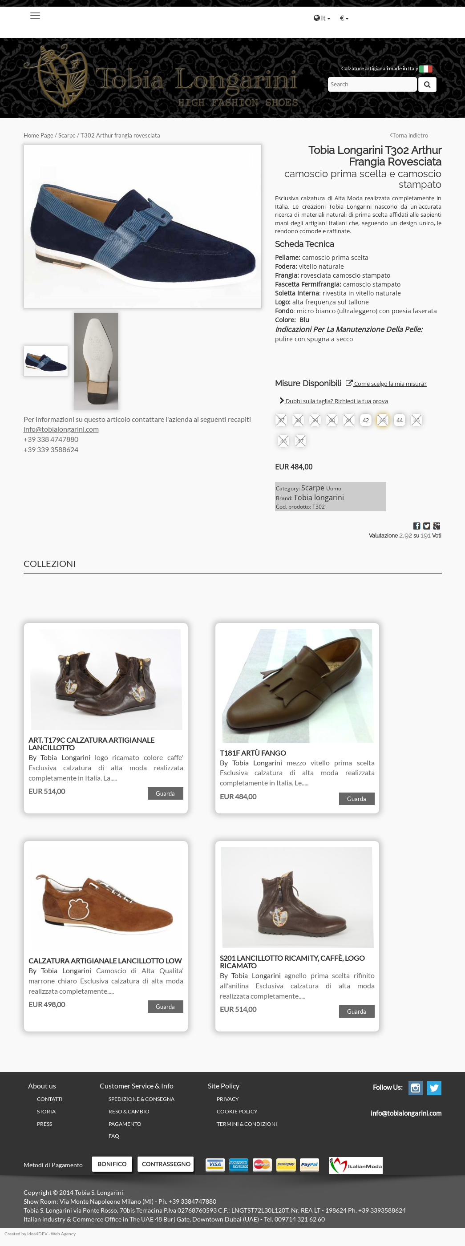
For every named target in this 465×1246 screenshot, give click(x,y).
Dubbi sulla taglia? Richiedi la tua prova (333, 401)
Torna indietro (409, 135)
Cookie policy (237, 1111)
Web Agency (63, 1233)
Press (44, 1124)
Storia (46, 1111)
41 (349, 420)
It (322, 17)
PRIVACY (228, 1099)
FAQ (114, 1136)
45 (416, 420)
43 (383, 420)
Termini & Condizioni (247, 1124)
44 (399, 420)
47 (300, 441)
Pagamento (125, 1124)
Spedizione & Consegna (141, 1099)
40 (332, 420)
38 (298, 420)
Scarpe (67, 135)
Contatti (50, 1099)
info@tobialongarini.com (61, 429)
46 (283, 441)
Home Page (38, 135)
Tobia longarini (319, 497)
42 (366, 420)
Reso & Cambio (129, 1111)
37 (281, 420)
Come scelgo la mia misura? (386, 384)
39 (315, 420)
